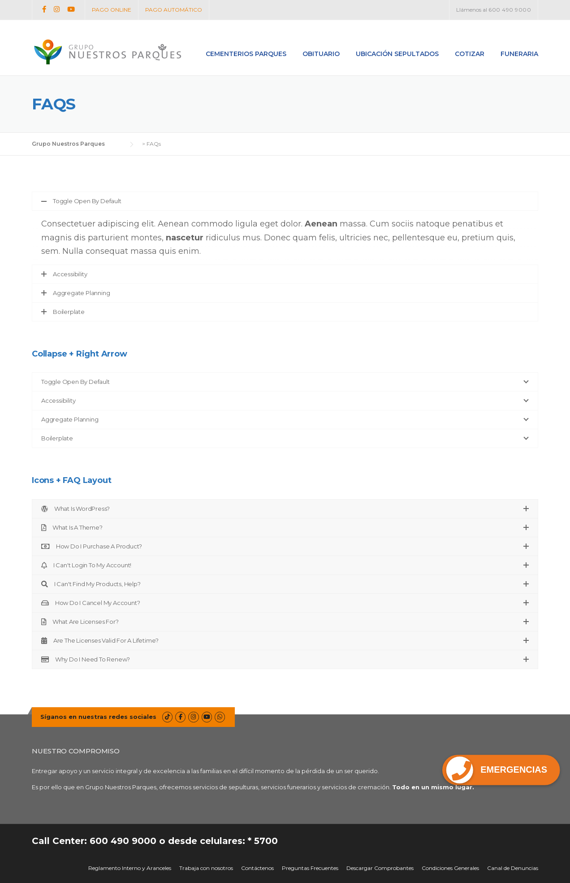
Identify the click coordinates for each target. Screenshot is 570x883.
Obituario (321, 54)
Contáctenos (257, 868)
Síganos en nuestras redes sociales (98, 716)
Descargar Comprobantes (380, 868)
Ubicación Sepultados (397, 54)
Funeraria (519, 54)
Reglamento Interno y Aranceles (129, 868)
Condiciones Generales (450, 868)
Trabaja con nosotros (206, 868)
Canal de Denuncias (512, 868)
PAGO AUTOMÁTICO (173, 9)
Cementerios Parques (246, 54)
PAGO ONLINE (111, 9)
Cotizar (469, 54)
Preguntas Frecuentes (310, 868)
